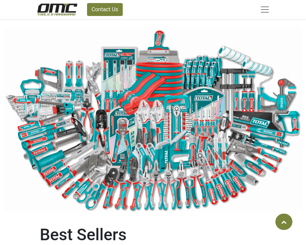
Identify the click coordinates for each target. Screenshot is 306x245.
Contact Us (104, 9)
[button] (26, 119)
